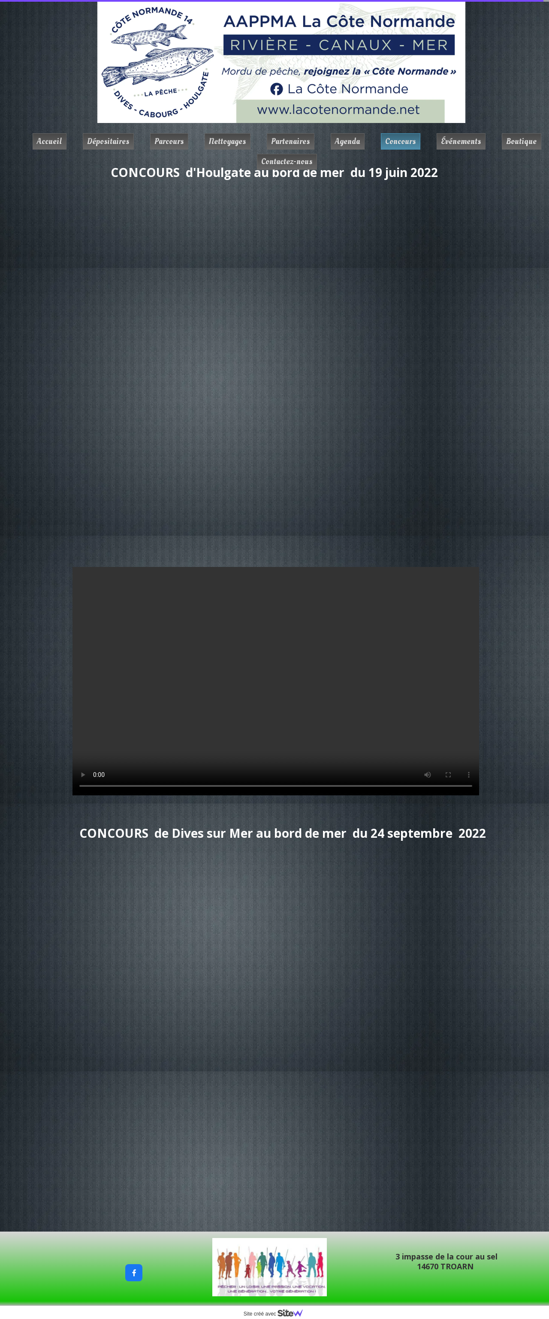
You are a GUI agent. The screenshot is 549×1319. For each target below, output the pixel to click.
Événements (461, 141)
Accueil (49, 141)
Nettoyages (227, 141)
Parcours (169, 141)
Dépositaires (108, 141)
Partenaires (290, 141)
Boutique (521, 141)
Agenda (347, 141)
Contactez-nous (286, 161)
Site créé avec (277, 1314)
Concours (400, 141)
